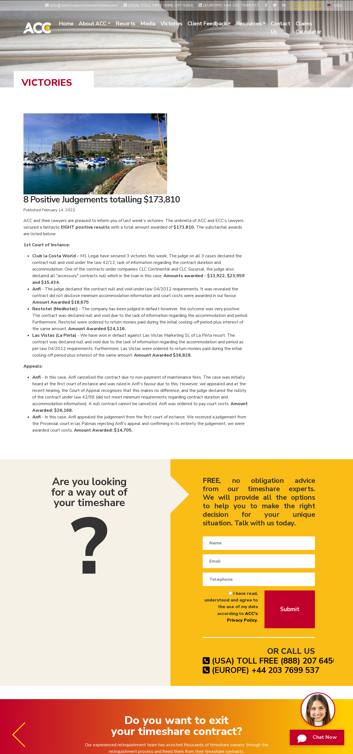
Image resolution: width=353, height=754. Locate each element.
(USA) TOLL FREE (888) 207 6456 (158, 4)
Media (155, 23)
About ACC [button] (100, 23)
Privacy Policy (249, 710)
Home (73, 23)
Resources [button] (256, 23)
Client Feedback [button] (214, 23)
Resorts (133, 23)
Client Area (306, 5)
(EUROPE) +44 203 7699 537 (229, 4)
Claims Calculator (316, 27)
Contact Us (288, 27)
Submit (289, 524)
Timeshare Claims (210, 710)
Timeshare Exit (171, 710)
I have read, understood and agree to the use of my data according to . (213, 521)
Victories (179, 23)
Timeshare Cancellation (125, 710)
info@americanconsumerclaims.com (81, 4)
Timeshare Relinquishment (66, 710)
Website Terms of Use (292, 710)
